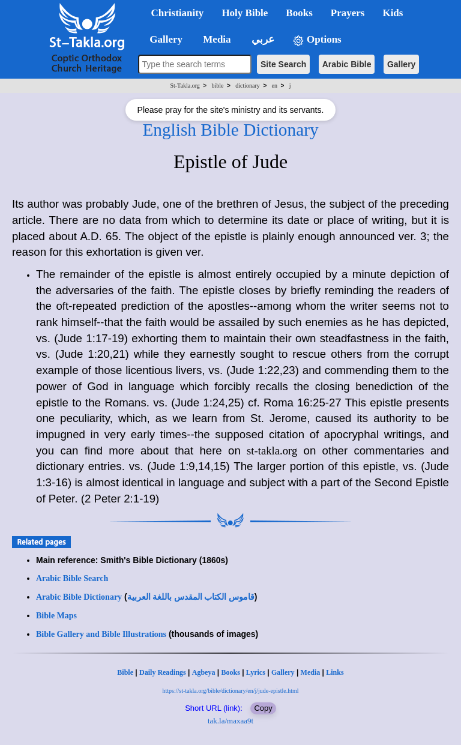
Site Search (283, 64)
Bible (125, 672)
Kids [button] (392, 13)
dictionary (247, 85)
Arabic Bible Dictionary (79, 597)
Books (230, 672)
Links (334, 672)
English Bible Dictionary (230, 129)
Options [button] (317, 40)
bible (218, 85)
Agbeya (203, 672)
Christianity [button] (177, 13)
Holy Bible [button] (244, 13)
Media (311, 672)
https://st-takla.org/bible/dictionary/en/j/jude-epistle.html (231, 690)
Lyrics (255, 672)
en (274, 85)
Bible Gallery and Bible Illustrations (101, 634)
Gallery (401, 64)
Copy (263, 708)
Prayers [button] (348, 13)
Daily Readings (162, 672)
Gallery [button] (162, 39)
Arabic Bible (347, 64)
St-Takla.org (184, 85)
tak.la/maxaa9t (230, 720)
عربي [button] (261, 39)
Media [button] (215, 39)
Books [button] (299, 13)
